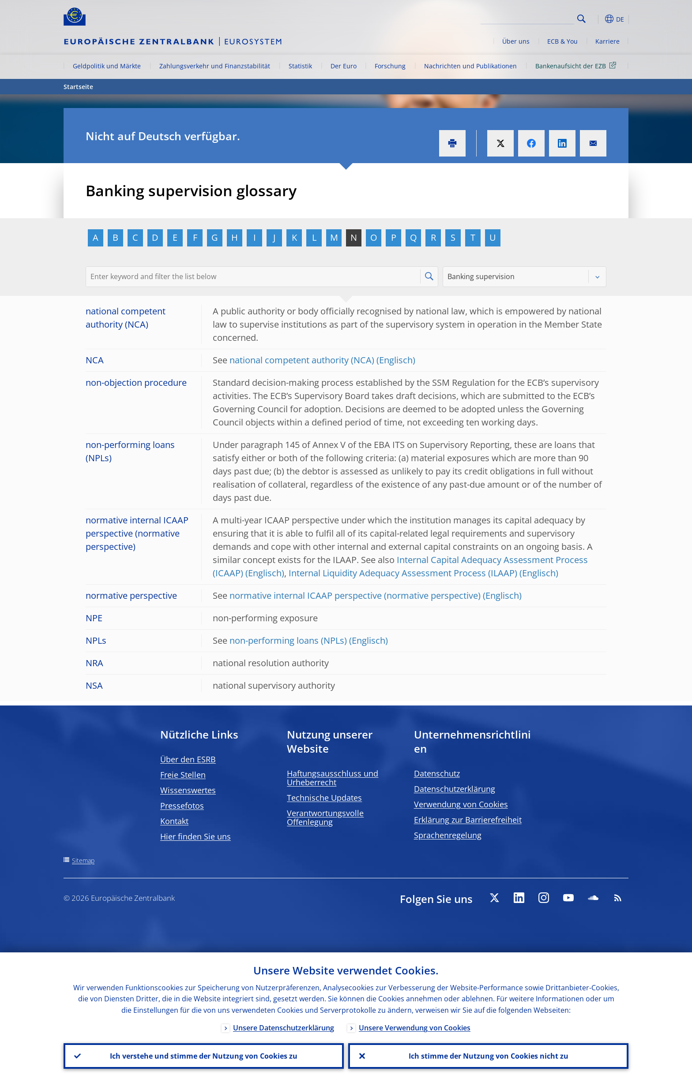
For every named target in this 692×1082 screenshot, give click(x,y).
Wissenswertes (188, 790)
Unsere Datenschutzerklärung (283, 1028)
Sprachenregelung (447, 835)
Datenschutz (437, 773)
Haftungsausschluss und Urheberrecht (332, 777)
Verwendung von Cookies (461, 804)
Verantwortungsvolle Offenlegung (325, 817)
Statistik (300, 66)
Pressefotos (182, 805)
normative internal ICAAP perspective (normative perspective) (355, 595)
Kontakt (174, 821)
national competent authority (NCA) (301, 360)
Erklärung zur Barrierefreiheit (468, 819)
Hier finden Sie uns (195, 836)
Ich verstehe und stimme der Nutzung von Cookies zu (203, 1056)
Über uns (516, 41)
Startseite (78, 86)
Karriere (607, 41)
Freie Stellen (183, 774)
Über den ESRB (188, 759)
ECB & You (562, 41)
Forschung (390, 66)
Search (581, 18)
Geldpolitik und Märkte (107, 66)
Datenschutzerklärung (454, 789)
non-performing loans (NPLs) (288, 640)
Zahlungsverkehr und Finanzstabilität (214, 66)
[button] (597, 18)
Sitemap (83, 860)
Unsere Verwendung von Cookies (414, 1028)
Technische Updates (324, 797)
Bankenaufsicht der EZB (577, 65)
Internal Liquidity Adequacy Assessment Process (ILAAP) (403, 573)
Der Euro (344, 66)
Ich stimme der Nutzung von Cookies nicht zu (488, 1056)
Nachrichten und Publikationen (470, 66)
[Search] (530, 17)
